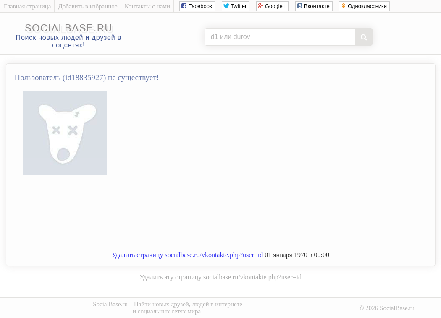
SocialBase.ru (110, 304)
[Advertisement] (229, 216)
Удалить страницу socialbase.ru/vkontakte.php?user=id (187, 254)
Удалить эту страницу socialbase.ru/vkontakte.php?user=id (220, 277)
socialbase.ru (69, 28)
